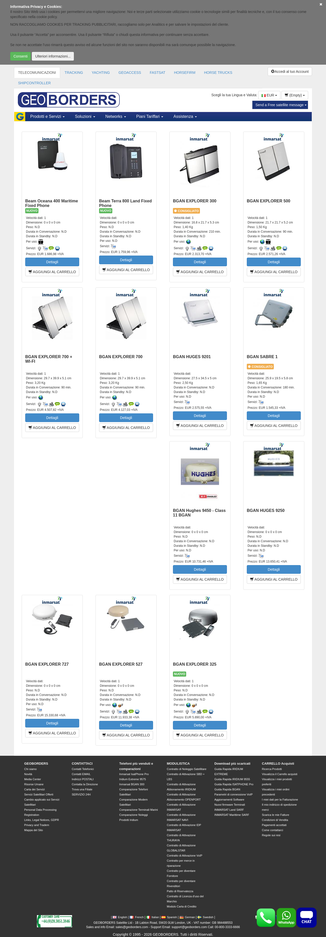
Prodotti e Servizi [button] (47, 116)
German (187, 917)
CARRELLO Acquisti (278, 763)
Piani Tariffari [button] (149, 116)
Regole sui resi (271, 835)
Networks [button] (115, 116)
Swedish (205, 917)
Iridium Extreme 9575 (132, 779)
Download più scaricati (232, 763)
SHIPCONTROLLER (34, 83)
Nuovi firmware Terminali (229, 804)
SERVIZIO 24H (81, 794)
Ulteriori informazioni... (53, 56)
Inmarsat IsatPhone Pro (134, 774)
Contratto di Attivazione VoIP (184, 855)
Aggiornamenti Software (229, 799)
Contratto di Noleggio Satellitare (186, 769)
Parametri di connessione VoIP (233, 794)
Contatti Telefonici (83, 769)
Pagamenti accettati (274, 825)
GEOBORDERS (36, 763)
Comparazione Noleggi (133, 814)
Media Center (32, 779)
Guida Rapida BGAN (227, 789)
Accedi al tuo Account (290, 71)
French (137, 917)
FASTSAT (157, 73)
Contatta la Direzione (85, 784)
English (120, 917)
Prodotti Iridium (128, 819)
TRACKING (74, 73)
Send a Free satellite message (281, 105)
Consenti (20, 56)
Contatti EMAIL (81, 774)
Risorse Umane (34, 784)
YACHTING (101, 73)
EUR (269, 95)
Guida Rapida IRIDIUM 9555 (232, 779)
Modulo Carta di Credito (181, 906)
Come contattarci (272, 830)
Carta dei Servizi (34, 789)
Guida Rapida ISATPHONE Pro (233, 784)
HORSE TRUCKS (218, 73)
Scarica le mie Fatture (275, 814)
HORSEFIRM (184, 73)
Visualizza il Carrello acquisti (279, 774)
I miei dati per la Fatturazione (280, 799)
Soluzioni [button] (85, 116)
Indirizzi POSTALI (83, 779)
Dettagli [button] (52, 262)
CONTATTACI (82, 763)
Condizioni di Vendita (275, 819)
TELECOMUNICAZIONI (37, 73)
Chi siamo (30, 769)
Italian (152, 917)
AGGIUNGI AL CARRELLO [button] (52, 272)
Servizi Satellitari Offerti (38, 794)
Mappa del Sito (33, 830)
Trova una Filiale (82, 789)
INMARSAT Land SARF (229, 809)
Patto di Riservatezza (180, 891)
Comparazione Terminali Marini (138, 809)
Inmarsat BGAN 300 (131, 784)
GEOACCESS (129, 73)
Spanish (169, 917)
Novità (28, 774)
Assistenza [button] (185, 116)
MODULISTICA (178, 763)
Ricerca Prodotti (272, 769)
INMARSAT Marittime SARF (231, 814)
